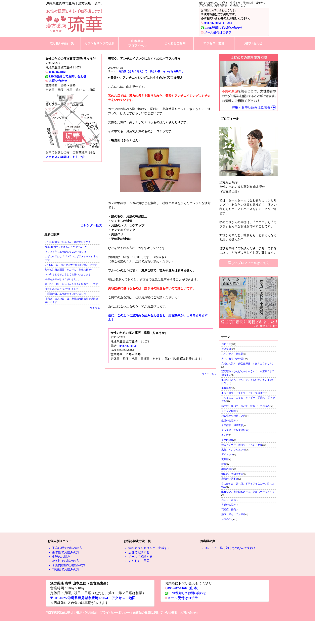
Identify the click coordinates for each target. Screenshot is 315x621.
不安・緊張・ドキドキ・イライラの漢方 (243, 392)
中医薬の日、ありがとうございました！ (66, 293)
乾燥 (223, 464)
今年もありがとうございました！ (63, 279)
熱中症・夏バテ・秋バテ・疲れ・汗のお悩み (245, 406)
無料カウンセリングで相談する (149, 548)
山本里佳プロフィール (137, 43)
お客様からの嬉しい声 (233, 415)
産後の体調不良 (229, 478)
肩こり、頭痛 (228, 499)
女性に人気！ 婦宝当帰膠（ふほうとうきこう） (247, 363)
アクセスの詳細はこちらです (65, 157)
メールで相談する (140, 556)
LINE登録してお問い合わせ (223, 27)
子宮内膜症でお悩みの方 (68, 565)
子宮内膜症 (227, 440)
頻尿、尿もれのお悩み (233, 514)
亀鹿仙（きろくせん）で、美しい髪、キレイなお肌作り (151, 71)
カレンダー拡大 (91, 225)
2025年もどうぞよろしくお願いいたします (68, 274)
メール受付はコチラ (217, 32)
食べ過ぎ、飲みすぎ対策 (234, 430)
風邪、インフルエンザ (233, 449)
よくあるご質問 (174, 43)
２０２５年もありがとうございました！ (66, 251)
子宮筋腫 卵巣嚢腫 (232, 425)
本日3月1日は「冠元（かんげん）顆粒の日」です (71, 284)
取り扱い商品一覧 (62, 43)
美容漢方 (226, 388)
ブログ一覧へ (209, 374)
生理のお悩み (228, 420)
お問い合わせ (253, 43)
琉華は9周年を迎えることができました (66, 246)
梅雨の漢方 (227, 469)
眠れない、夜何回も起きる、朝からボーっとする (247, 491)
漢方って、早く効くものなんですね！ (230, 548)
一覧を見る (94, 308)
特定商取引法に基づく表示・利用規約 (71, 612)
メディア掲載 (228, 411)
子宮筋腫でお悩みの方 (67, 548)
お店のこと (227, 519)
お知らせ (226, 344)
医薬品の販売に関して (148, 612)
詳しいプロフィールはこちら (249, 263)
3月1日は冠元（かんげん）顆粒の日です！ (68, 242)
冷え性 (225, 435)
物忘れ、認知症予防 (232, 474)
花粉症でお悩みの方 (65, 569)
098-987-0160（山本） (218, 22)
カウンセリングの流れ (99, 43)
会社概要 (171, 612)
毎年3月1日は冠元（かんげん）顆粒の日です (69, 269)
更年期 (225, 459)
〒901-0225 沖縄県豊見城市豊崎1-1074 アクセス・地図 (92, 598)
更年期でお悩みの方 (65, 552)
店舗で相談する (138, 552)
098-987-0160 (57, 72)
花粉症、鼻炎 (228, 509)
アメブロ (226, 349)
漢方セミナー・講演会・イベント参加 (241, 444)
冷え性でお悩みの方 (65, 560)
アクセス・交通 (213, 43)
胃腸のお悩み (228, 504)
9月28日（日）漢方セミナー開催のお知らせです (71, 264)
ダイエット (227, 454)
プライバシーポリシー (115, 612)
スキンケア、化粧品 (232, 353)
